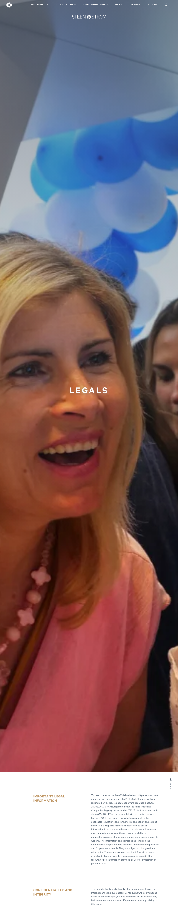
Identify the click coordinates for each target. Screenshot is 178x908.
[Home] (89, 17)
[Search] (166, 5)
